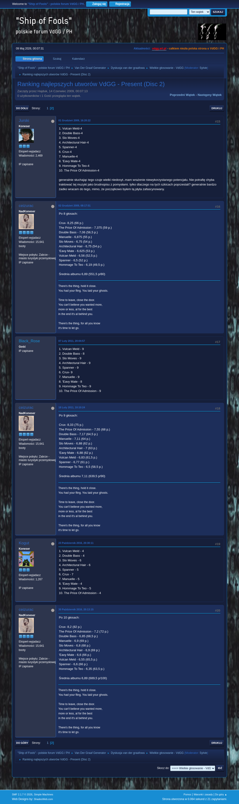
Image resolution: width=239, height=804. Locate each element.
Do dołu (22, 108)
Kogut (24, 543)
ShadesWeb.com (43, 799)
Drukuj (216, 108)
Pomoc (188, 794)
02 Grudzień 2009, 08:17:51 (74, 205)
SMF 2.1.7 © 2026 (22, 794)
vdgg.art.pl (159, 48)
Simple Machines (43, 794)
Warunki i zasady (203, 794)
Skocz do (163, 768)
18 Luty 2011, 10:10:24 (71, 407)
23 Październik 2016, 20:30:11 (75, 543)
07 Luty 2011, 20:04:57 (71, 340)
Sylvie (203, 68)
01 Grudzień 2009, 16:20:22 (74, 120)
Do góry (22, 742)
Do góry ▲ (221, 794)
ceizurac (26, 205)
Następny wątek (210, 95)
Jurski (24, 120)
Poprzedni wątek (182, 95)
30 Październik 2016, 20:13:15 (75, 609)
